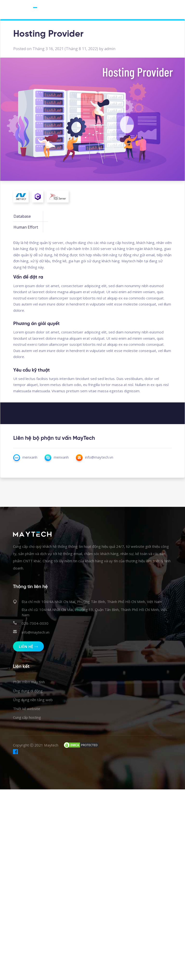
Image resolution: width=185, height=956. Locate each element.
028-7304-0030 (35, 623)
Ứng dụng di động (28, 691)
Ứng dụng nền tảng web (33, 700)
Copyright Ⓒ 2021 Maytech (36, 745)
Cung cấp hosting (27, 717)
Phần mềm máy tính (29, 682)
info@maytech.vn (36, 632)
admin (109, 48)
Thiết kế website (26, 708)
